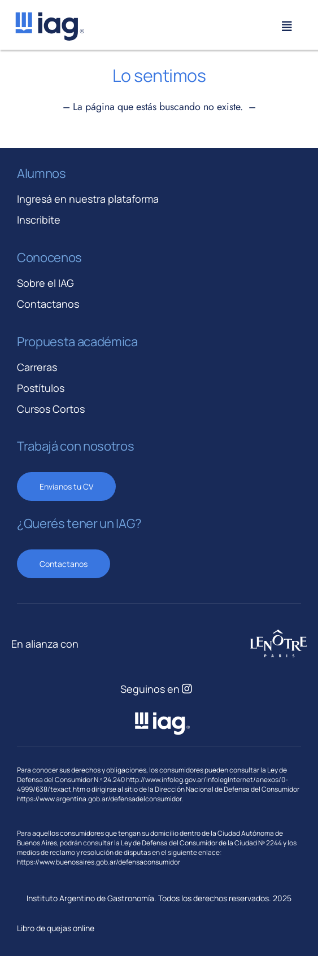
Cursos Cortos (51, 409)
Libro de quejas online (55, 928)
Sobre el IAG (45, 283)
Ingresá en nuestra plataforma (88, 199)
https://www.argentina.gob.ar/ (63, 799)
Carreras (37, 367)
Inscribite (38, 219)
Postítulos (40, 388)
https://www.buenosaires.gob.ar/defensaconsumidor (98, 862)
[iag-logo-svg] (49, 16)
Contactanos (48, 304)
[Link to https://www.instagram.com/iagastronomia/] (187, 689)
